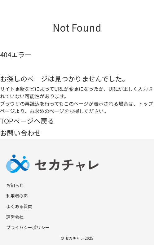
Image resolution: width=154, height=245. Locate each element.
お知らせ (15, 185)
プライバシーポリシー (28, 227)
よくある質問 (19, 206)
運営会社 (15, 217)
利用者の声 (17, 196)
